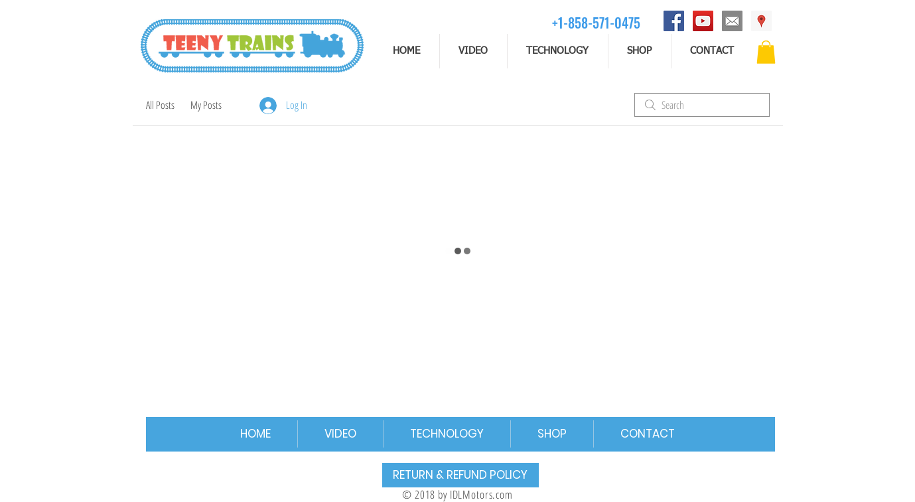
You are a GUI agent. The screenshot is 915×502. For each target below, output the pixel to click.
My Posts (206, 105)
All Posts (160, 105)
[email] (732, 21)
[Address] (761, 21)
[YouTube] (703, 21)
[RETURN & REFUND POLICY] (460, 475)
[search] (702, 105)
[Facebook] (674, 21)
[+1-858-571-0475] (596, 22)
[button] (766, 52)
